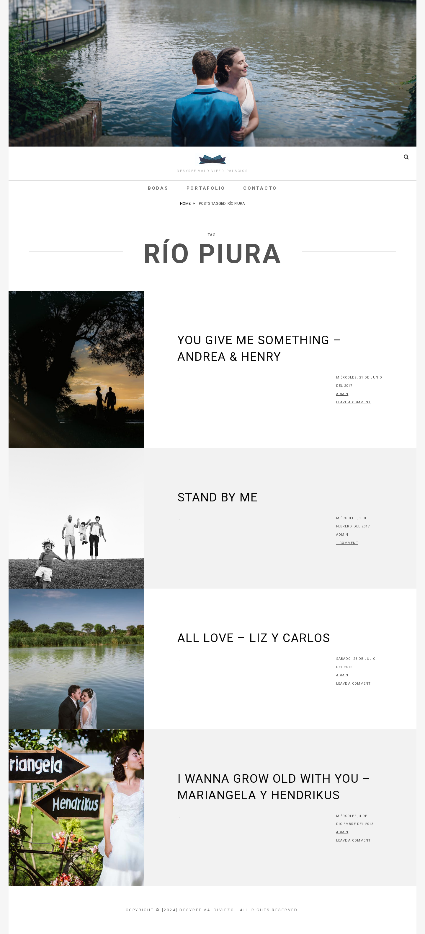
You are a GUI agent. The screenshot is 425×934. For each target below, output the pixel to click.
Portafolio (206, 188)
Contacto (260, 188)
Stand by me (217, 497)
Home (185, 203)
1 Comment (347, 543)
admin (342, 394)
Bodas (158, 188)
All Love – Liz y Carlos (253, 638)
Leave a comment (353, 402)
